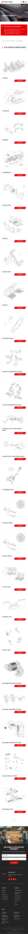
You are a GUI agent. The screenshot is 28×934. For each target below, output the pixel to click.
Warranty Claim (16, 918)
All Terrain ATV (4, 894)
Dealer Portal (17, 900)
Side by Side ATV (5, 896)
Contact (16, 904)
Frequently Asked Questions (18, 893)
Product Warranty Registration (17, 916)
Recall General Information (16, 913)
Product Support (18, 895)
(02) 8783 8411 (11, 872)
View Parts (20, 80)
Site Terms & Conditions (4, 913)
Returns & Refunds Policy (5, 923)
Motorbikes (4, 890)
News (16, 902)
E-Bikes (3, 892)
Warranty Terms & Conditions (5, 919)
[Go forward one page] (15, 819)
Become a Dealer (18, 898)
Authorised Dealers (18, 890)
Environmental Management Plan (5, 916)
